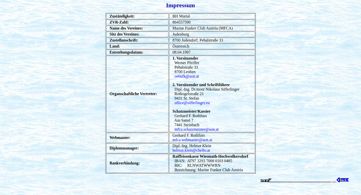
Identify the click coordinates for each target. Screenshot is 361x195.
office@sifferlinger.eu (192, 103)
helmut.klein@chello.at (191, 150)
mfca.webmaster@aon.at (192, 140)
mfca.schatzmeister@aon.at (196, 129)
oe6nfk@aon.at (186, 76)
